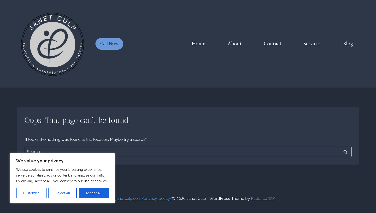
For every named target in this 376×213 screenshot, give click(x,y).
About (235, 43)
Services (312, 43)
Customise (31, 193)
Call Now (109, 43)
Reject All (62, 193)
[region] (62, 178)
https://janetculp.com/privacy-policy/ (137, 198)
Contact (273, 43)
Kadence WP (263, 198)
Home (198, 43)
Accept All (94, 193)
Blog (348, 43)
